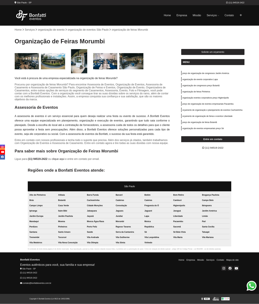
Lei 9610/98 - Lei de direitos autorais (207, 249)
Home (167, 15)
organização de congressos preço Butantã (201, 86)
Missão (197, 15)
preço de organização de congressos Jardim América (205, 73)
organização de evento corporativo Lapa (200, 80)
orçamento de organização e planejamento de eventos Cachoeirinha (212, 111)
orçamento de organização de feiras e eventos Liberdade (207, 117)
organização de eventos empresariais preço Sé (203, 130)
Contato (229, 15)
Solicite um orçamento (212, 52)
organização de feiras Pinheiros (196, 92)
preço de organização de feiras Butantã (199, 124)
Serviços (212, 15)
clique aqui (58, 159)
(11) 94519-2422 (235, 2)
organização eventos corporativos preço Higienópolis (205, 98)
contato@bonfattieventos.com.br (35, 283)
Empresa (181, 15)
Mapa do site (233, 260)
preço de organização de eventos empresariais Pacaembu (208, 105)
